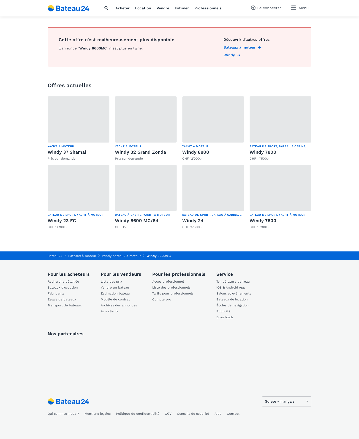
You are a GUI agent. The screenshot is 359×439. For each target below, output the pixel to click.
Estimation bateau (115, 293)
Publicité (223, 311)
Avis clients (110, 311)
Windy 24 (193, 220)
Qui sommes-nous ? (63, 413)
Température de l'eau (233, 281)
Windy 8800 (195, 152)
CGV (168, 413)
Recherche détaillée (63, 281)
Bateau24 (55, 256)
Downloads (225, 317)
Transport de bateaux (65, 305)
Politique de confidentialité (137, 413)
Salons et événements (233, 293)
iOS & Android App (230, 287)
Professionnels (208, 8)
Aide (218, 413)
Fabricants (56, 293)
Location (143, 8)
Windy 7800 (263, 152)
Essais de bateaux (62, 299)
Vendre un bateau (115, 287)
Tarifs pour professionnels (172, 293)
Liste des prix (111, 281)
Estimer (182, 8)
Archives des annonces (119, 305)
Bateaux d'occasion (63, 287)
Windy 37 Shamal (67, 152)
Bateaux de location (232, 299)
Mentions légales (97, 413)
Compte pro (161, 299)
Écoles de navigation (232, 305)
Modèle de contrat (115, 299)
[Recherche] (107, 8)
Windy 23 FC (62, 220)
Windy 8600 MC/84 (136, 220)
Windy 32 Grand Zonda (140, 152)
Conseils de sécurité (193, 413)
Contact (233, 413)
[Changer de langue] (286, 401)
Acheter (122, 8)
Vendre (163, 8)
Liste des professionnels (171, 287)
